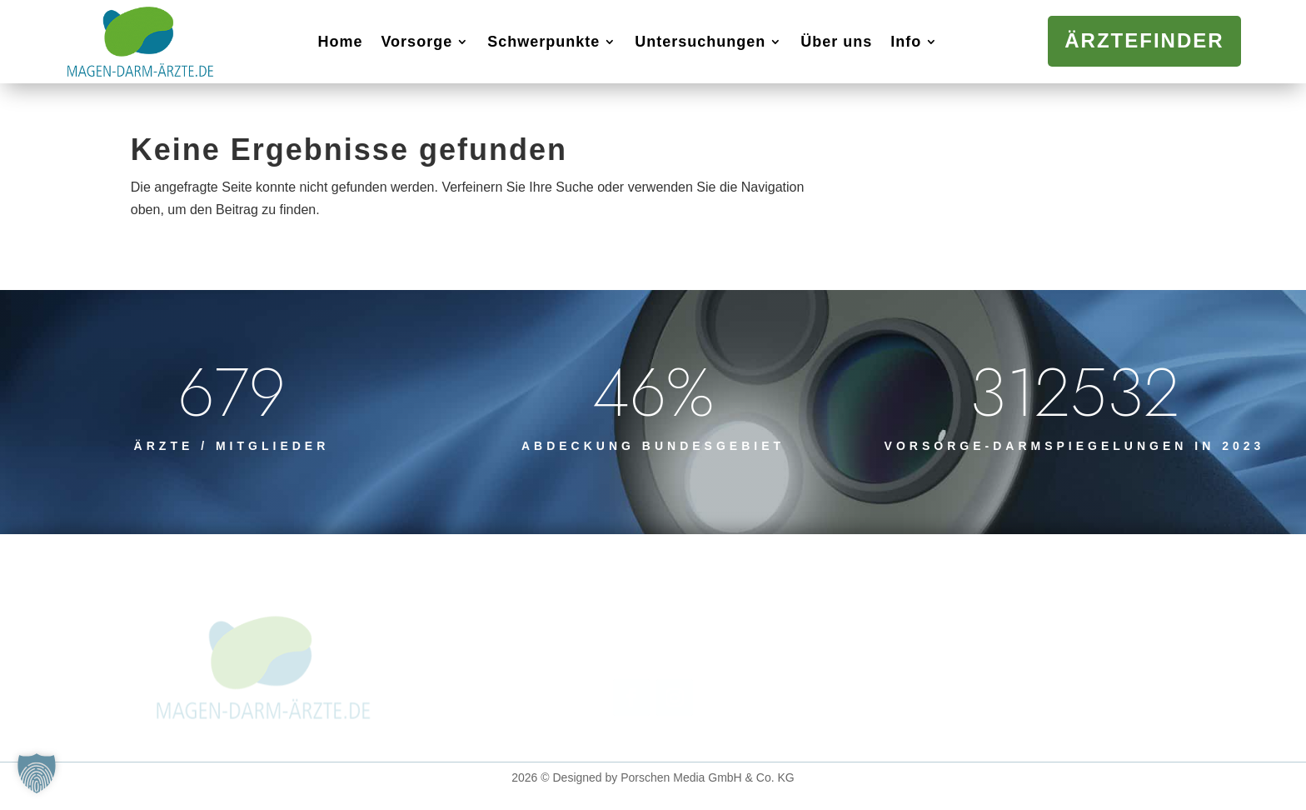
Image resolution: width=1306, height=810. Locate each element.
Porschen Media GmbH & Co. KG (708, 777)
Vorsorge (416, 41)
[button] (36, 773)
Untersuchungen (700, 41)
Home (339, 41)
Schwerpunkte (543, 41)
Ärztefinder (1144, 40)
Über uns (836, 41)
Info (905, 41)
